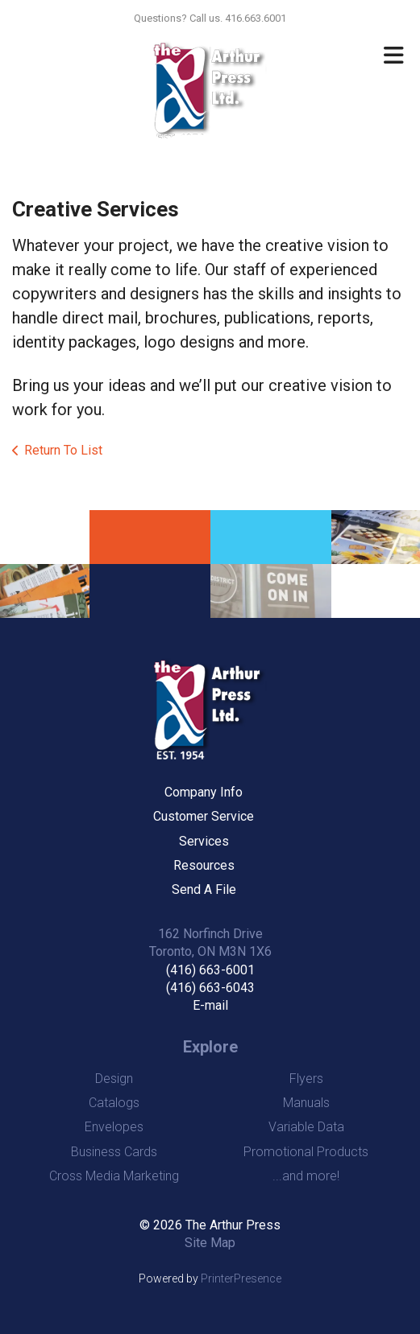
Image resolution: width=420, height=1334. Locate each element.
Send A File (204, 889)
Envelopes (114, 1126)
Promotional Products (305, 1151)
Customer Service (203, 816)
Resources (204, 865)
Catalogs (114, 1102)
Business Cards (114, 1151)
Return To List (63, 450)
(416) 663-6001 (210, 970)
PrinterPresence (241, 1278)
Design (114, 1078)
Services (204, 841)
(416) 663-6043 (210, 987)
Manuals (306, 1102)
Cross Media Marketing (114, 1176)
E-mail (210, 1005)
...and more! (305, 1176)
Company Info (203, 792)
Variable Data (306, 1126)
